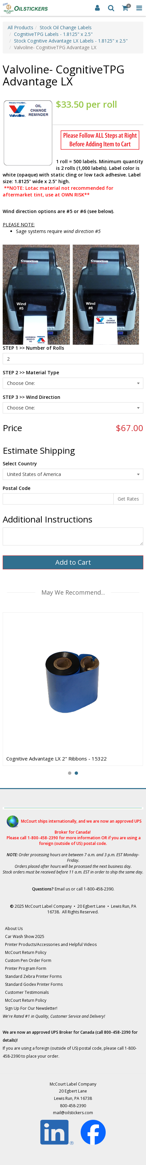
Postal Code (16, 488)
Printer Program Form (25, 968)
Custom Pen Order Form (28, 960)
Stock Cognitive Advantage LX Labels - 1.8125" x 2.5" (71, 41)
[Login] (97, 8)
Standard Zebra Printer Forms (33, 976)
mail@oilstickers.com (73, 1112)
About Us (14, 928)
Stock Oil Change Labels (66, 27)
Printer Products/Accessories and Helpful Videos (51, 944)
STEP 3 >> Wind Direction (31, 397)
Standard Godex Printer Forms (34, 984)
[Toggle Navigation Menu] (139, 8)
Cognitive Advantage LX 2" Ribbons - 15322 (56, 758)
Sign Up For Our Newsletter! (31, 1008)
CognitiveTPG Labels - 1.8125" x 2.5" (53, 34)
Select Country (20, 463)
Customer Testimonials (27, 992)
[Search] (111, 8)
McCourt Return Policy (25, 952)
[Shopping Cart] (125, 8)
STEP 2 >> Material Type (31, 372)
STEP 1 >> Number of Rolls (33, 348)
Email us (62, 889)
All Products (20, 27)
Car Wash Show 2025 (24, 936)
